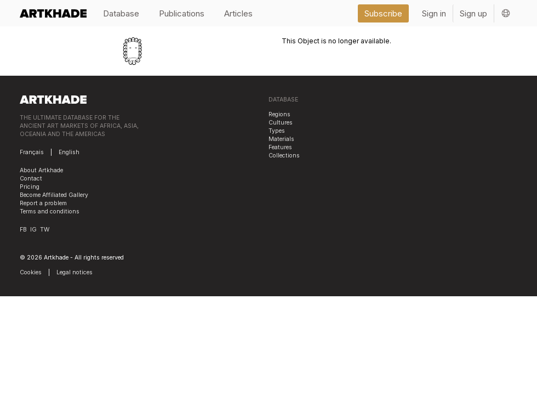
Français (32, 152)
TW (44, 229)
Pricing (29, 186)
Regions (279, 114)
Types (276, 130)
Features (280, 147)
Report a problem (43, 203)
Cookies (31, 272)
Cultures (280, 122)
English (69, 152)
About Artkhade (41, 170)
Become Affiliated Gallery (54, 195)
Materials (281, 139)
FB (23, 229)
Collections (284, 155)
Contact (31, 178)
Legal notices (74, 272)
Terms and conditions (49, 211)
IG (33, 229)
